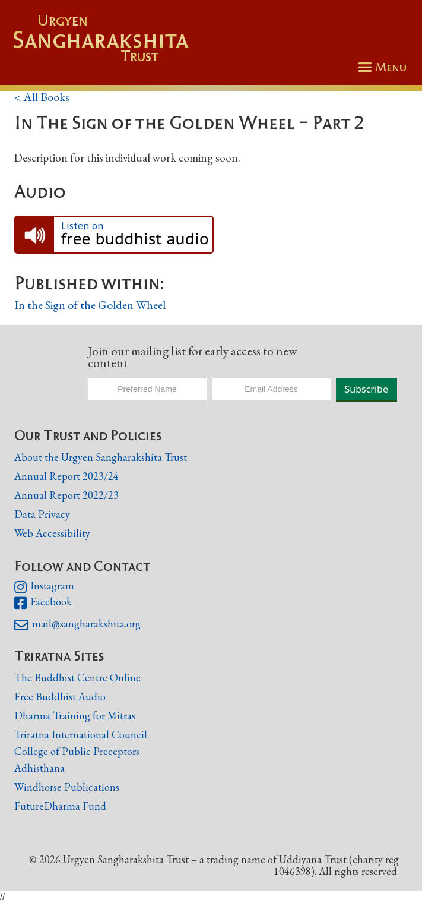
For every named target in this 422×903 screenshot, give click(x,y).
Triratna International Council (80, 734)
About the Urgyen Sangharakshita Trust (100, 457)
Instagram (44, 587)
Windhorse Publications (66, 787)
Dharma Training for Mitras (74, 715)
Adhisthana (39, 768)
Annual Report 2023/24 (66, 476)
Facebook (43, 603)
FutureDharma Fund (60, 806)
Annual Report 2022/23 (66, 495)
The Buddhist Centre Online (77, 677)
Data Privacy (42, 514)
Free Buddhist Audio (60, 696)
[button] (380, 67)
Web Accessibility (52, 533)
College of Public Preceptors (76, 752)
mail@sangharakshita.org (77, 625)
